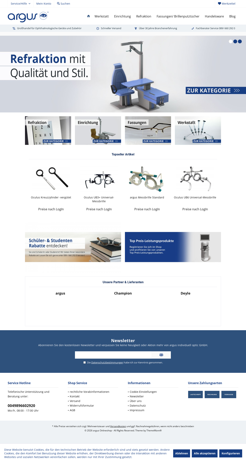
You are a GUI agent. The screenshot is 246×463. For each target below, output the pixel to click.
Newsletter (137, 396)
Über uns (136, 401)
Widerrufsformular (82, 405)
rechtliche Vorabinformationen (89, 392)
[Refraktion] (144, 16)
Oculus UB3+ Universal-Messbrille (99, 199)
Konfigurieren (231, 453)
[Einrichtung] (122, 16)
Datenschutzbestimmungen (107, 362)
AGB (72, 410)
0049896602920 (21, 405)
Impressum (137, 410)
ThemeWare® (154, 430)
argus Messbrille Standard (147, 197)
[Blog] (232, 16)
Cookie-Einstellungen (143, 392)
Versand (75, 401)
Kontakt (75, 396)
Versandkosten (118, 426)
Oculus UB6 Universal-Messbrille (195, 197)
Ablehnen (181, 453)
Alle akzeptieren (204, 453)
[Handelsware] (214, 16)
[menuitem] (226, 3)
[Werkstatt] (101, 16)
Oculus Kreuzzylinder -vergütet (51, 197)
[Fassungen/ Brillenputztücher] (178, 16)
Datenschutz (138, 405)
